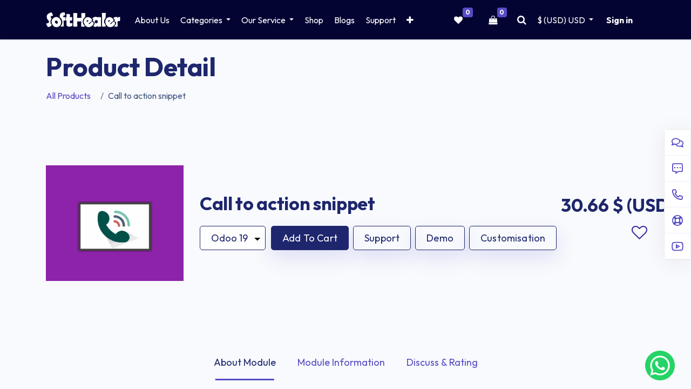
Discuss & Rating (442, 362)
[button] (410, 20)
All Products (68, 95)
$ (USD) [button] (562, 20)
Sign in (619, 20)
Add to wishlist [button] (639, 232)
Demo (439, 238)
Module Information (341, 362)
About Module (245, 362)
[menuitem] (152, 20)
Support (381, 238)
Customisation (512, 238)
